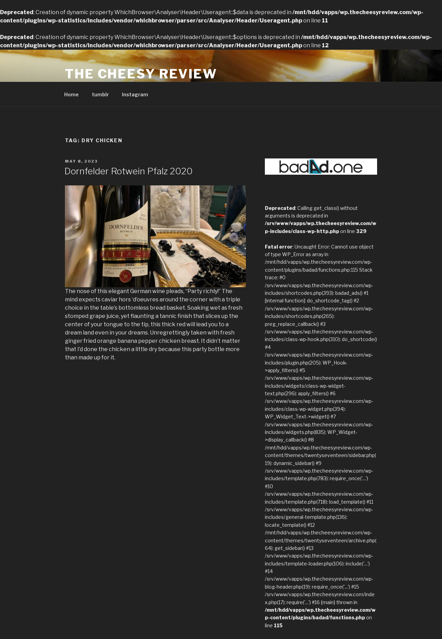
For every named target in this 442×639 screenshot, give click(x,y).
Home (71, 94)
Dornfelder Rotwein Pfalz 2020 (128, 171)
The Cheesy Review (141, 73)
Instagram (135, 94)
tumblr (100, 94)
